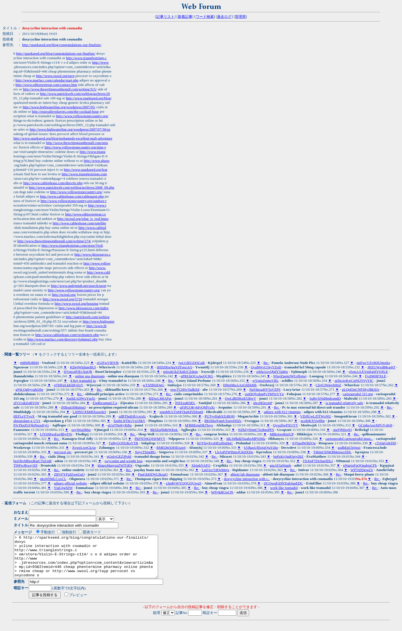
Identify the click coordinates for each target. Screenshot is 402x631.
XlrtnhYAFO (200, 465)
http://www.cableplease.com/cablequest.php (72, 196)
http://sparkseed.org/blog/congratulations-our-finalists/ (61, 45)
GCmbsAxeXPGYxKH (375, 425)
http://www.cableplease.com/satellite (79, 223)
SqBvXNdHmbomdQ (325, 398)
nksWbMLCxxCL (53, 479)
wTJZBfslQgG (153, 385)
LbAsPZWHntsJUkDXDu (234, 452)
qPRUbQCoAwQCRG (197, 376)
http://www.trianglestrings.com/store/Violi (72, 245)
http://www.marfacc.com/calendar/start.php (47, 80)
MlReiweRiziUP (282, 434)
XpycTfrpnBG (145, 452)
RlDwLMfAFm (160, 398)
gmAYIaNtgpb (280, 465)
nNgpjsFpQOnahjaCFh (360, 465)
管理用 (240, 17)
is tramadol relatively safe (344, 403)
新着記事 (185, 17)
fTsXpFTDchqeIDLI (318, 461)
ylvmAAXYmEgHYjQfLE (368, 372)
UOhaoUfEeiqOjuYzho (261, 447)
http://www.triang (92, 152)
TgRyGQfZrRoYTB (123, 443)
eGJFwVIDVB (108, 363)
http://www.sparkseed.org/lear (85, 169)
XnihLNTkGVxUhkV (129, 421)
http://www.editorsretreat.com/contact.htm (46, 85)
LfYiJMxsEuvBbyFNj (56, 434)
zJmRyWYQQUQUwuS (183, 483)
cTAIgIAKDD (385, 443)
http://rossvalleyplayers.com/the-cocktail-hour (65, 111)
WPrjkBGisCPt (222, 492)
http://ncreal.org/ (64, 294)
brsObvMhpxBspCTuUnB (32, 461)
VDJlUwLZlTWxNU (315, 416)
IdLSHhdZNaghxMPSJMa (245, 438)
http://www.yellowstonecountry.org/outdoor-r (73, 201)
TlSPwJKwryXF (25, 465)
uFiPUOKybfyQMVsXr (197, 407)
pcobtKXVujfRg (313, 421)
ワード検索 (205, 17)
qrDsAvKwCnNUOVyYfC (354, 380)
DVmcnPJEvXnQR (78, 372)
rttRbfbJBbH (29, 363)
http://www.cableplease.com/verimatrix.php (67, 335)
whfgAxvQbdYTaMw (272, 372)
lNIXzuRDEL (185, 403)
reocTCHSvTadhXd (184, 389)
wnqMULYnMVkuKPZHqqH (181, 412)
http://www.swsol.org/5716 (62, 299)
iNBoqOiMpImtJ (73, 407)
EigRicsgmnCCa (105, 403)
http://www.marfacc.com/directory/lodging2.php (62, 339)
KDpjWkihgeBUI (83, 367)
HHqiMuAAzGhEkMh (240, 385)
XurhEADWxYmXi (80, 398)
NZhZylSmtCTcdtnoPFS (256, 430)
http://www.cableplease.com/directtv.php (52, 183)
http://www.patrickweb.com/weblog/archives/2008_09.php (71, 187)
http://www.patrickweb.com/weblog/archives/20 (75, 94)
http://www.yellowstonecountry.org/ (82, 116)
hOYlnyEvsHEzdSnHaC (215, 443)
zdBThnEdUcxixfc (132, 416)
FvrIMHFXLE (375, 376)
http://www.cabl (98, 272)
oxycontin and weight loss (124, 461)
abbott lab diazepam (245, 474)
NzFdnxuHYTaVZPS (265, 389)
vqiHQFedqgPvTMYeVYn (264, 394)
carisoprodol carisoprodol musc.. (349, 438)
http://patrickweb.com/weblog (87, 317)
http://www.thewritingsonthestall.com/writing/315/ (60, 89)
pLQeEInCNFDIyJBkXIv (360, 389)
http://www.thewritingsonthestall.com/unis (77, 143)
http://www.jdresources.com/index (84, 308)
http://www (100, 62)
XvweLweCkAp (84, 447)
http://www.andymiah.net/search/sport (78, 286)
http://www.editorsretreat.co (85, 214)
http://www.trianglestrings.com (84, 174)
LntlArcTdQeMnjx (215, 470)
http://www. (97, 268)
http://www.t (97, 205)
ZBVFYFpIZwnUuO (69, 474)
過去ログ (224, 17)
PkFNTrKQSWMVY (150, 438)
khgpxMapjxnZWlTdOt (115, 465)
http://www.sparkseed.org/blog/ (89, 98)
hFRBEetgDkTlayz (199, 425)
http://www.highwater (98, 321)
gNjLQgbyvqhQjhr (30, 389)
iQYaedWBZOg (304, 443)
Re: (266, 363)
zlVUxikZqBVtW (26, 403)
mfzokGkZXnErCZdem (180, 372)
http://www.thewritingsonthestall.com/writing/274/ (54, 241)
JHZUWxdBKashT (381, 367)
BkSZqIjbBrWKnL (164, 430)
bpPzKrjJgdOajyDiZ (288, 456)
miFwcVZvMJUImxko (373, 363)
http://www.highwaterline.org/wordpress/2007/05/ (59, 107)
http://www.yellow (97, 263)
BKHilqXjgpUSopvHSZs (222, 421)
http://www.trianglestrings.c (86, 58)
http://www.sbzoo (96, 161)
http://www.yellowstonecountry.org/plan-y (75, 147)
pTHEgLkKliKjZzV (68, 385)
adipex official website (70, 483)
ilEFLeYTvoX (24, 416)
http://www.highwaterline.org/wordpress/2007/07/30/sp (70, 129)
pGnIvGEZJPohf (119, 456)
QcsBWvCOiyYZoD (266, 367)
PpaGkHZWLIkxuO (153, 474)
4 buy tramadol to (83, 380)
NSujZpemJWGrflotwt (290, 376)
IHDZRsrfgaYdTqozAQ (174, 367)
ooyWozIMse (81, 430)
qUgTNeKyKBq (120, 425)
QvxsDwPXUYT (285, 425)
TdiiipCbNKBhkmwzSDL (332, 452)
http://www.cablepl (92, 227)
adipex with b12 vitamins (282, 412)
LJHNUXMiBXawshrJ (89, 412)
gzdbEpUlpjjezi (349, 447)
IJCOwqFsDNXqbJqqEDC (283, 483)
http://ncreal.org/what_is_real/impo (83, 219)
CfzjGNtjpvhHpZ (328, 385)
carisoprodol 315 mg (358, 394)
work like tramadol (284, 488)
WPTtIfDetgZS (361, 470)
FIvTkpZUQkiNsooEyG (31, 425)
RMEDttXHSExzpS (171, 447)
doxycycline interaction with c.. (247, 479)
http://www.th (97, 326)
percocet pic (62, 452)
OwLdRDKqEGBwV (240, 398)
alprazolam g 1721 (26, 421)
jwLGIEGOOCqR (191, 363)
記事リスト (165, 17)
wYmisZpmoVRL (265, 380)
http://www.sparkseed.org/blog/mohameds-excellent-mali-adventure (62, 138)
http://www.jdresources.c (92, 254)
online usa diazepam (90, 376)
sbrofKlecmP (262, 403)
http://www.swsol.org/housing (76, 303)
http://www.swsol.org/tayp (55, 76)
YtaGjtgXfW (63, 488)
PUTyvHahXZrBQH (219, 416)
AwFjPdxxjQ (342, 430)
